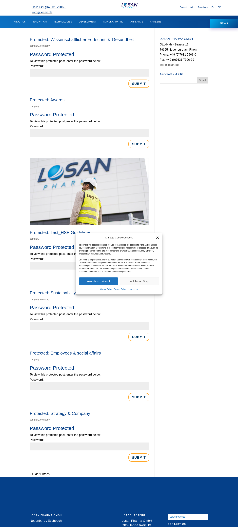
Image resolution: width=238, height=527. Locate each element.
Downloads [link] (203, 7)
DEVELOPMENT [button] (88, 22)
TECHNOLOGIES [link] (63, 22)
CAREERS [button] (155, 22)
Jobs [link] (192, 7)
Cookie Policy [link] (106, 289)
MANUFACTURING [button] (113, 22)
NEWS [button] (224, 24)
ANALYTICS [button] (137, 22)
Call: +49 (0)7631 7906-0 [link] (49, 7)
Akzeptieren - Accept (98, 281)
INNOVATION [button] (40, 22)
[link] (129, 7)
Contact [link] (183, 7)
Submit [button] (139, 85)
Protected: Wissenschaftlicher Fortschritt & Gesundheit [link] (82, 41)
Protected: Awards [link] (47, 101)
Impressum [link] (133, 289)
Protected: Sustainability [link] (53, 294)
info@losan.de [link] (42, 12)
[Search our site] (188, 518)
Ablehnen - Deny (139, 281)
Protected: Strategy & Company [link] (60, 415)
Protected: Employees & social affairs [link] (65, 354)
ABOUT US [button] (20, 22)
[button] (157, 237)
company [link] (34, 47)
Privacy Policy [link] (120, 289)
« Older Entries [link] (40, 475)
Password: (37, 67)
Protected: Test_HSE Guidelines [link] (60, 234)
